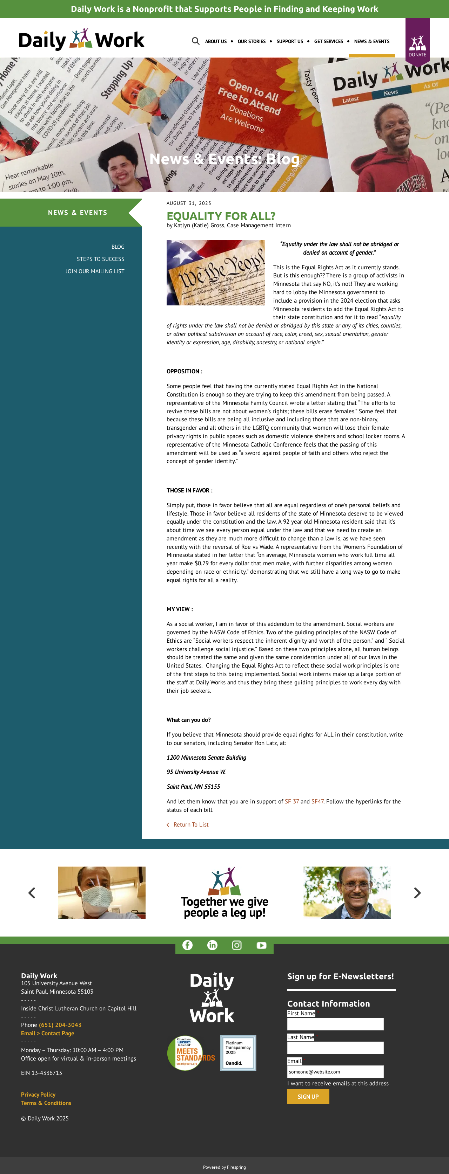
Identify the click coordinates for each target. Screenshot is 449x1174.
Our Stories (252, 41)
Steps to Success (101, 258)
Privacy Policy (38, 1094)
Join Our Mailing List (95, 271)
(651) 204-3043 (60, 1025)
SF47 (317, 801)
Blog (118, 246)
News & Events (371, 41)
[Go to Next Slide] (417, 892)
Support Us (290, 41)
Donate (418, 54)
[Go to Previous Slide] (32, 892)
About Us (216, 41)
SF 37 (292, 801)
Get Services (328, 41)
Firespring (236, 1167)
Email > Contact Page (47, 1033)
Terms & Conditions (46, 1103)
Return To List (190, 824)
